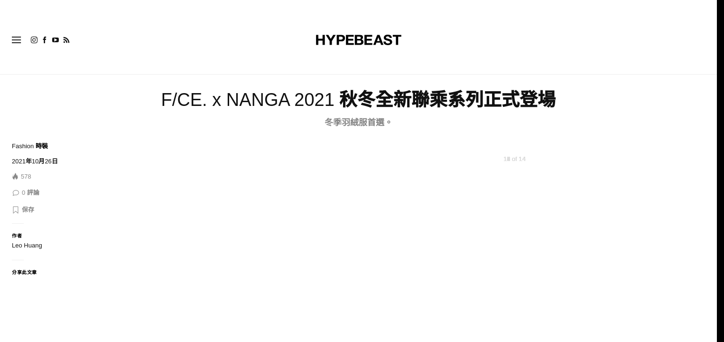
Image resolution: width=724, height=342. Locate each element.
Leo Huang (27, 245)
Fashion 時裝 (30, 146)
